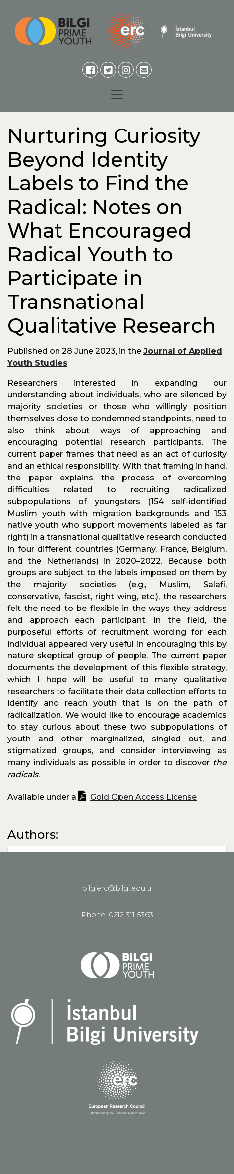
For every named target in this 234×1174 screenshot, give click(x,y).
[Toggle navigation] (117, 95)
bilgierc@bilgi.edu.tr (117, 888)
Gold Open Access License (143, 797)
